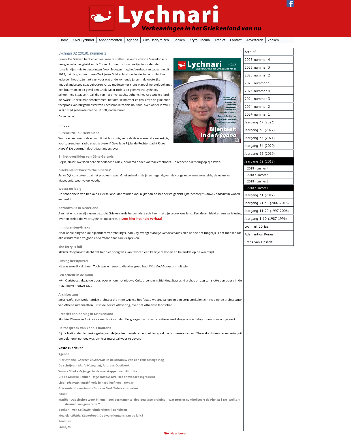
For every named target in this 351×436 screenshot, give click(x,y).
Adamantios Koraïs (259, 234)
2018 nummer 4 (257, 168)
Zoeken (273, 40)
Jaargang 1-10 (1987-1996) (266, 218)
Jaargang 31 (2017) (260, 195)
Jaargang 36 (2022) (260, 130)
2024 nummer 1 (257, 114)
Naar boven (175, 433)
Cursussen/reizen (156, 40)
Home (64, 40)
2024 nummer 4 (257, 91)
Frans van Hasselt (258, 242)
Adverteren (254, 40)
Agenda (132, 40)
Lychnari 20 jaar (257, 226)
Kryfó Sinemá (200, 40)
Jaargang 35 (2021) (260, 137)
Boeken (179, 40)
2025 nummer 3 (257, 67)
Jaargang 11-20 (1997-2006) (267, 210)
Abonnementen (110, 40)
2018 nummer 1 (257, 188)
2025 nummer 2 (257, 75)
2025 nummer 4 (257, 59)
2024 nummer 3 (257, 98)
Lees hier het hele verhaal (141, 218)
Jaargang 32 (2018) (260, 161)
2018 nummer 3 (257, 175)
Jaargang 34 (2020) (260, 145)
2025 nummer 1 (257, 83)
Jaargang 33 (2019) (260, 153)
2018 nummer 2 (257, 181)
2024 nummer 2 (257, 106)
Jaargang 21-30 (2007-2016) (267, 203)
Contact (236, 40)
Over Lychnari (83, 40)
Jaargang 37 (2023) (259, 122)
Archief (219, 40)
